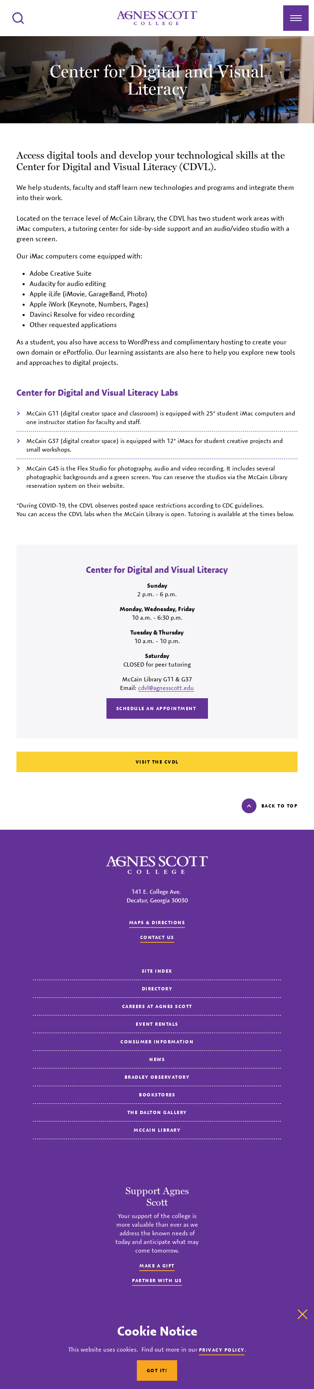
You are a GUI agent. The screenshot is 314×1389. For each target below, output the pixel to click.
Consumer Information (157, 1041)
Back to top (270, 805)
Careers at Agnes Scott (157, 1006)
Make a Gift (157, 1265)
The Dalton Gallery (157, 1112)
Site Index (157, 971)
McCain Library (157, 1130)
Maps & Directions (157, 922)
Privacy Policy (222, 1350)
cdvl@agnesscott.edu (166, 688)
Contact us (157, 937)
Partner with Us (157, 1280)
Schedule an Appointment (157, 708)
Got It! (157, 1370)
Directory (157, 988)
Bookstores (157, 1094)
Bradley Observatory (157, 1077)
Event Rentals (157, 1024)
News (157, 1059)
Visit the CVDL (157, 762)
